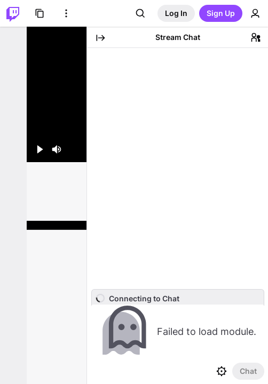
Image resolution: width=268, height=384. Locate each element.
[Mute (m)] (56, 149)
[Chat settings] (221, 371)
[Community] (255, 37)
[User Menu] (255, 13)
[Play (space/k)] (39, 149)
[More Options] (66, 13)
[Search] (140, 13)
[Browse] (39, 13)
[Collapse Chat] (100, 37)
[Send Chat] (248, 371)
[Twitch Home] (13, 13)
